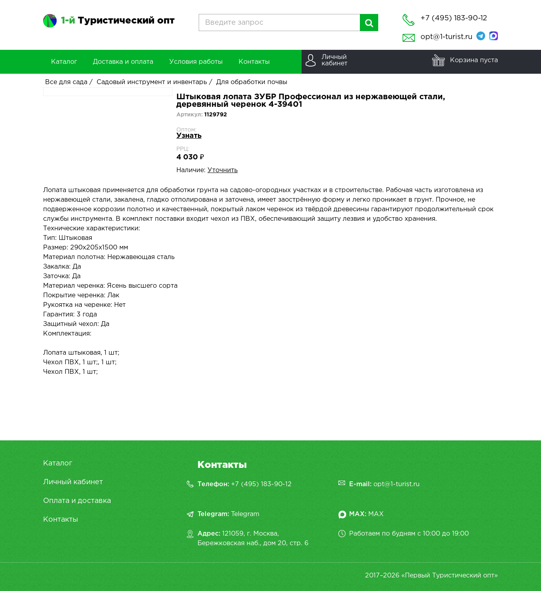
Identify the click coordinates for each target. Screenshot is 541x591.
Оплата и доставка (77, 501)
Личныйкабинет (335, 60)
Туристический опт (118, 20)
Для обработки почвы (251, 82)
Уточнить (222, 170)
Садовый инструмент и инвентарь (152, 82)
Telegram (245, 514)
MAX (376, 514)
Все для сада (66, 82)
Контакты (60, 519)
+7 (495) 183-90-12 (261, 484)
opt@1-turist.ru (446, 37)
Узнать (188, 136)
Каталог (57, 463)
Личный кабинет (73, 482)
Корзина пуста (474, 60)
